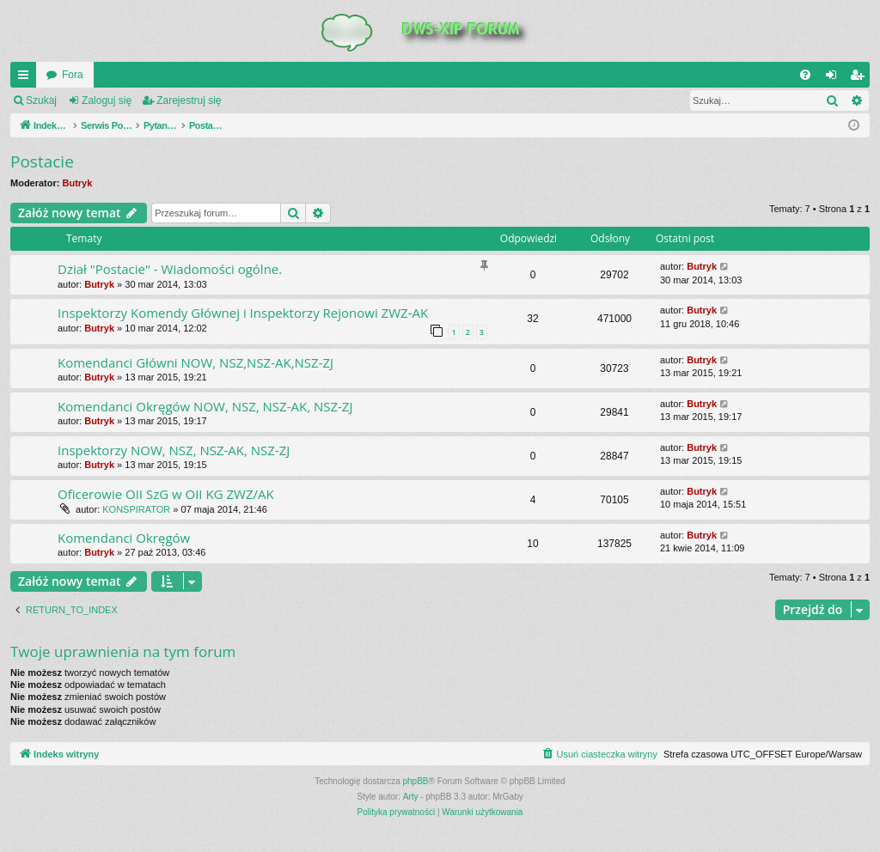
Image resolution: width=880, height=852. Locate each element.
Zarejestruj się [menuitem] (860, 78)
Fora (72, 75)
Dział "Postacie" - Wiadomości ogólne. (170, 268)
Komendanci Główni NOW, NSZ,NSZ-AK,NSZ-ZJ (195, 362)
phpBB (416, 781)
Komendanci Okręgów (124, 537)
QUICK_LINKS (26, 78)
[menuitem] (805, 75)
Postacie (42, 161)
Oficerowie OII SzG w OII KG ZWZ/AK (166, 493)
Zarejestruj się (188, 100)
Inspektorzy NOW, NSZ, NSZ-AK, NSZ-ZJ (174, 450)
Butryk (78, 183)
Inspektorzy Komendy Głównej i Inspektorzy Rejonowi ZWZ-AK (243, 312)
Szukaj (41, 100)
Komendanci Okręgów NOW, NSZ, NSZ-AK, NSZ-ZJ (205, 406)
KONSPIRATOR (136, 509)
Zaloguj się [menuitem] (835, 78)
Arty (411, 796)
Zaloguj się (106, 100)
